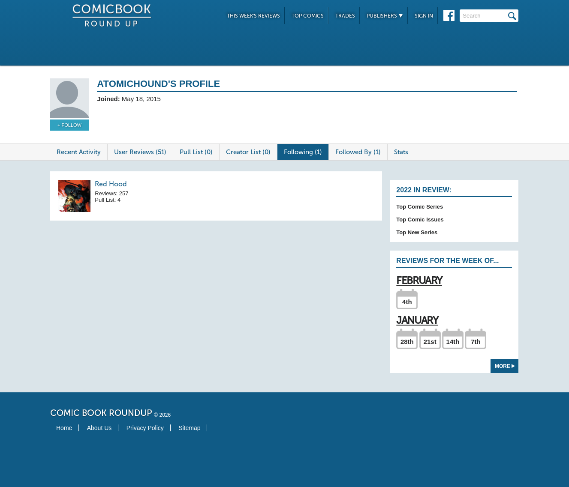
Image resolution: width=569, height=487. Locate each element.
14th (453, 341)
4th (407, 301)
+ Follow (69, 125)
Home (64, 427)
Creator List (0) (248, 152)
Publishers (385, 16)
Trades (345, 16)
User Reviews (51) (140, 152)
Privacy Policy (145, 427)
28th (407, 341)
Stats (401, 152)
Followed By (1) (358, 152)
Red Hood (111, 184)
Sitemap (189, 427)
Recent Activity (79, 152)
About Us (99, 427)
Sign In (424, 16)
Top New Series (416, 232)
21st (430, 341)
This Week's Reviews (253, 16)
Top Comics (308, 16)
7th (476, 341)
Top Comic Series (419, 206)
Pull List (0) (196, 152)
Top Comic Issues (419, 219)
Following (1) (303, 152)
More (505, 366)
